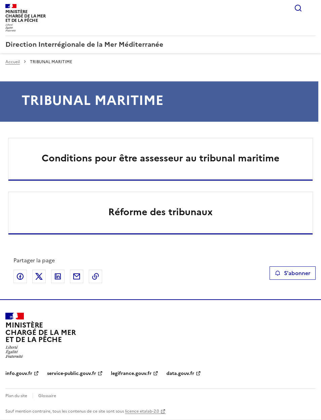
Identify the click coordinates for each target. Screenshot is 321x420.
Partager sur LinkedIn (58, 276)
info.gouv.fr (18, 373)
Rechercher (298, 8)
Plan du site (16, 396)
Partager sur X (39, 276)
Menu (311, 8)
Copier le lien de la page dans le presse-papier (95, 276)
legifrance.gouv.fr (131, 373)
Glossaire (47, 396)
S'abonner (292, 273)
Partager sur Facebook (20, 276)
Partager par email (76, 276)
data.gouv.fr (180, 373)
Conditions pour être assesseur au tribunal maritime (160, 158)
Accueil (12, 62)
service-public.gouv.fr (71, 373)
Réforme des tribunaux (160, 212)
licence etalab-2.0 (142, 411)
